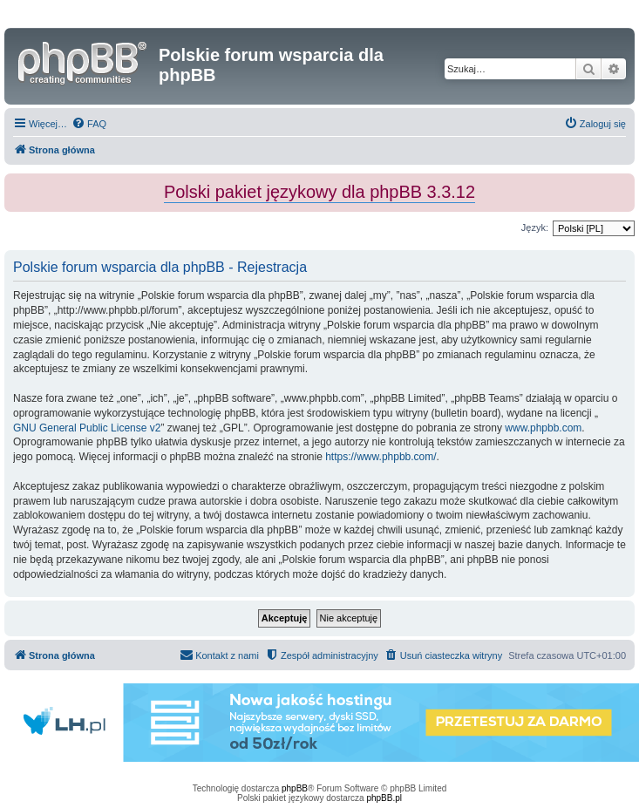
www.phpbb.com (543, 428)
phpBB (295, 788)
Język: (534, 227)
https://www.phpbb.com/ (380, 457)
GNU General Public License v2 (86, 428)
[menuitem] (88, 123)
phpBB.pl (384, 798)
